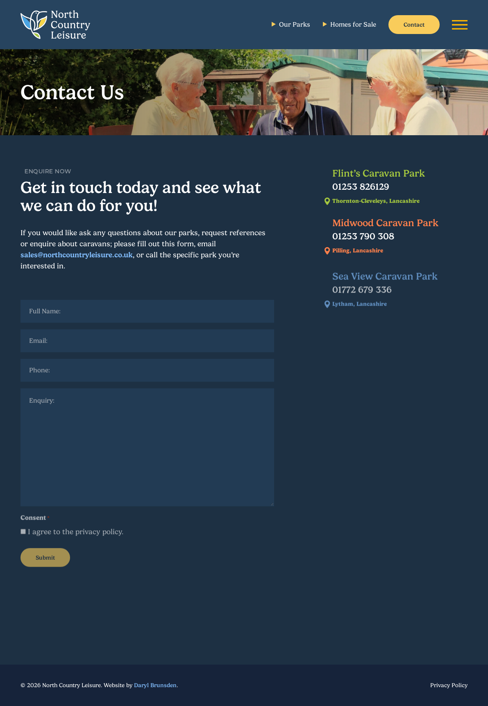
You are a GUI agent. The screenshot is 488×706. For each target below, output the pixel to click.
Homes (353, 24)
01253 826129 (360, 186)
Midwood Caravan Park (385, 223)
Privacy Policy (449, 685)
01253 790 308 (363, 236)
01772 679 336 (362, 293)
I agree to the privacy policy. (75, 535)
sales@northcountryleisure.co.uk (76, 254)
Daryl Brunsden (155, 685)
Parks (294, 24)
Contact (414, 24)
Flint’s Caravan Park (378, 173)
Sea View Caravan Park (385, 280)
